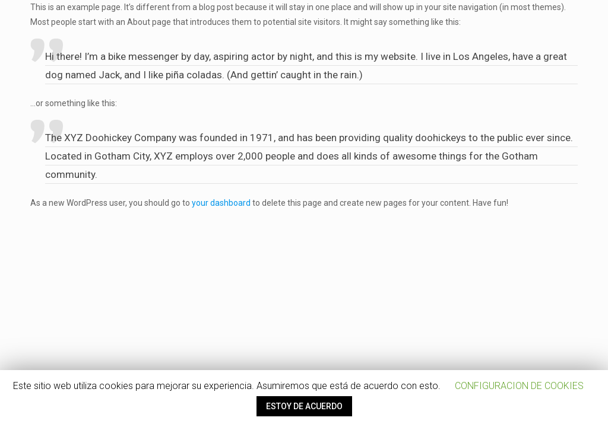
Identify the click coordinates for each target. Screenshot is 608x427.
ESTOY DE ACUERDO (304, 406)
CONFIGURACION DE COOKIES (519, 385)
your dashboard (221, 203)
